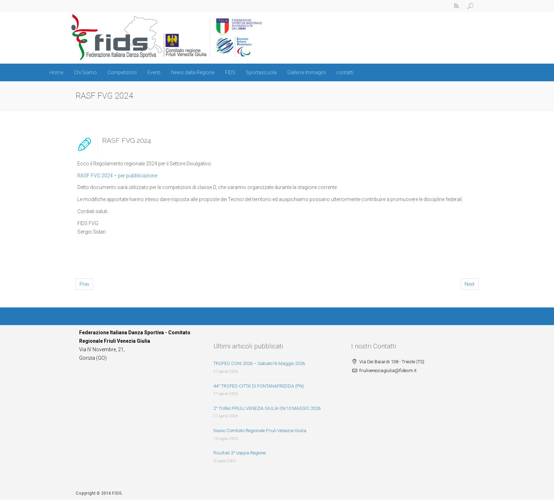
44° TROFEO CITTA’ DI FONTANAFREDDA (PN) (258, 386)
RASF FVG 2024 (126, 140)
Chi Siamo (85, 72)
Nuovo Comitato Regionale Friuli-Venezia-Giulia (259, 430)
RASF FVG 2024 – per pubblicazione (117, 175)
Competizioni (122, 72)
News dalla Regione (192, 72)
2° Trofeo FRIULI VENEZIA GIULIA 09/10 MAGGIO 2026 (266, 408)
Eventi (153, 72)
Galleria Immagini (306, 72)
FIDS (230, 72)
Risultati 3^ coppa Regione (239, 452)
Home (56, 72)
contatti (344, 72)
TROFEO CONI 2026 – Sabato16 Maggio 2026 (259, 363)
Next (470, 284)
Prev (84, 284)
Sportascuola (261, 72)
